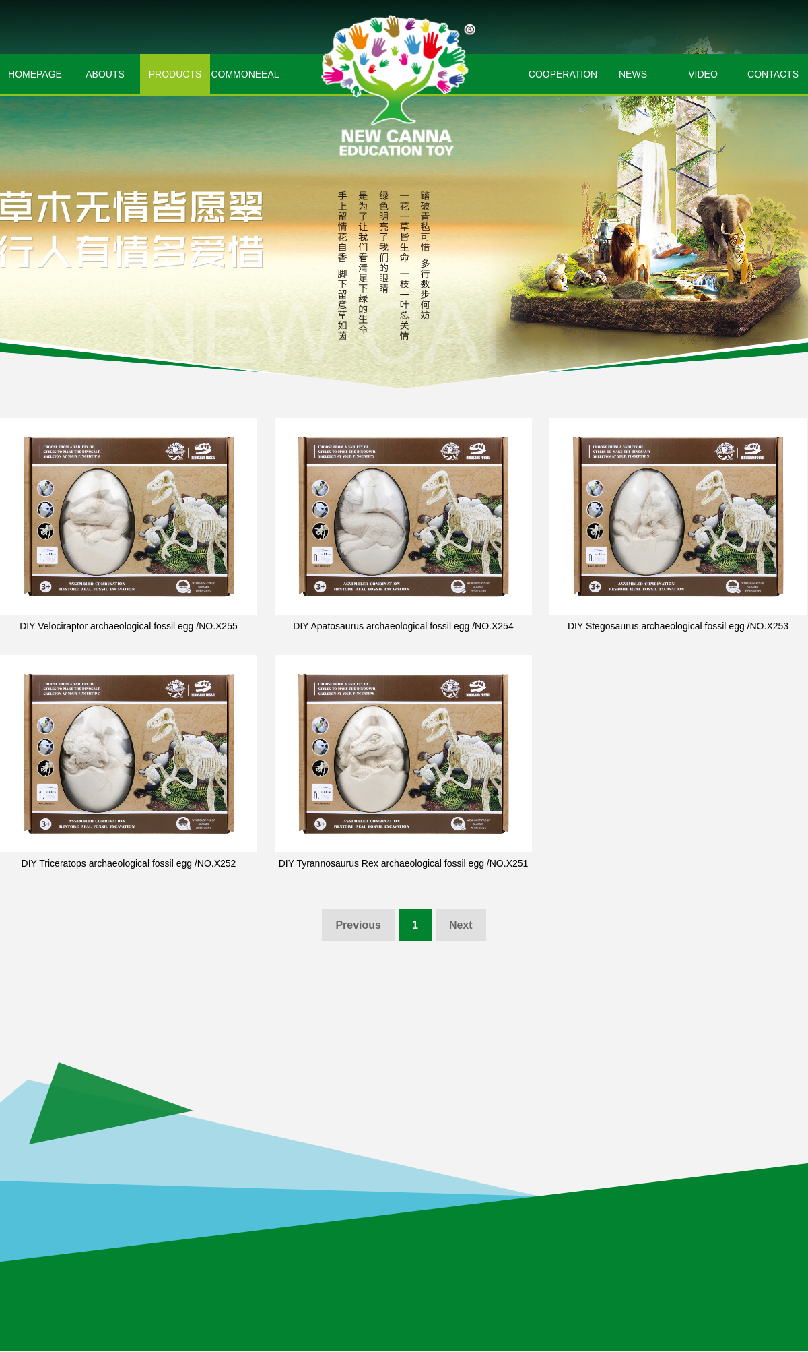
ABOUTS (105, 74)
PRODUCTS (175, 74)
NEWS (633, 74)
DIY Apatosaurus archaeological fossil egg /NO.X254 (403, 626)
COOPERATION (563, 74)
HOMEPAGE (35, 74)
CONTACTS (773, 74)
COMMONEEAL (245, 74)
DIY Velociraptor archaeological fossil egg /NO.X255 (128, 626)
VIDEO (703, 74)
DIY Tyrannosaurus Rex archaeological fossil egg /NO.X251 (404, 863)
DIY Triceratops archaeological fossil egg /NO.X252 (129, 863)
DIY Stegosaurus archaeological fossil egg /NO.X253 (678, 626)
